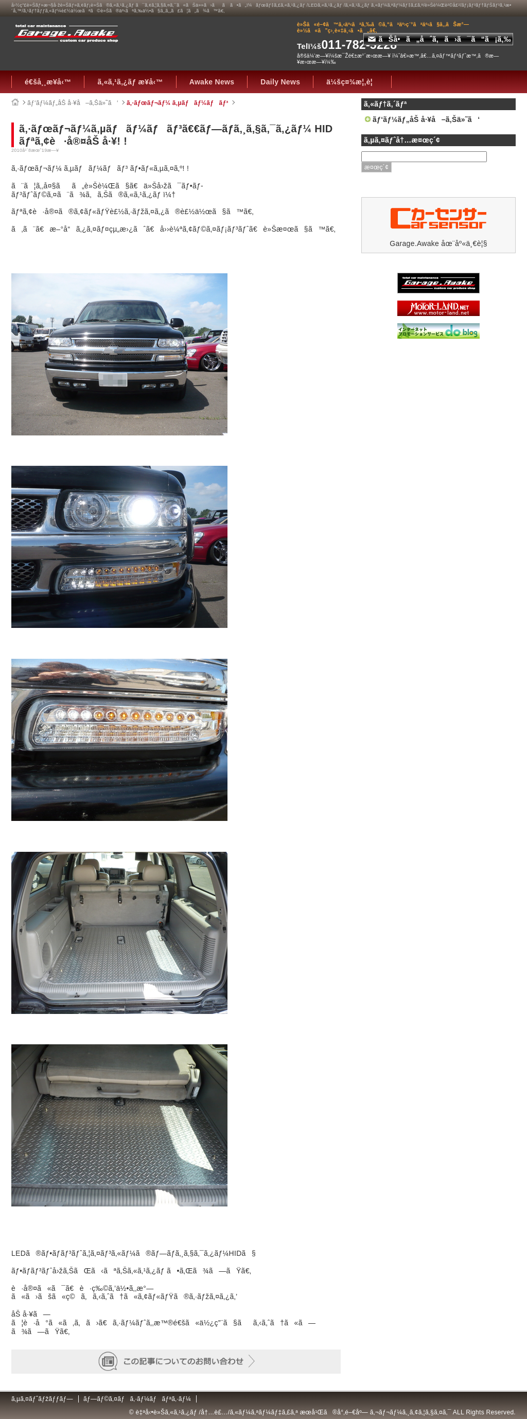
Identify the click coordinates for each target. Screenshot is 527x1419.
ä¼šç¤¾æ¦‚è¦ (352, 82)
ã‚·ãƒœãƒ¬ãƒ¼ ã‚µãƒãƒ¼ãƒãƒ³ (178, 103)
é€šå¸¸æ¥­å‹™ (48, 82)
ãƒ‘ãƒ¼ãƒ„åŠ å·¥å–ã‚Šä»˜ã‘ (72, 103)
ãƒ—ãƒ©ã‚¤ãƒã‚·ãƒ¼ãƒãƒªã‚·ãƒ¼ (137, 1399)
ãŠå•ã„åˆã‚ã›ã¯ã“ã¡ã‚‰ (439, 39)
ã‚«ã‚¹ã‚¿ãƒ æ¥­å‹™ (130, 82)
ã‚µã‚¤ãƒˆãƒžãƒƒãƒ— (42, 1399)
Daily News (280, 82)
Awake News (212, 82)
